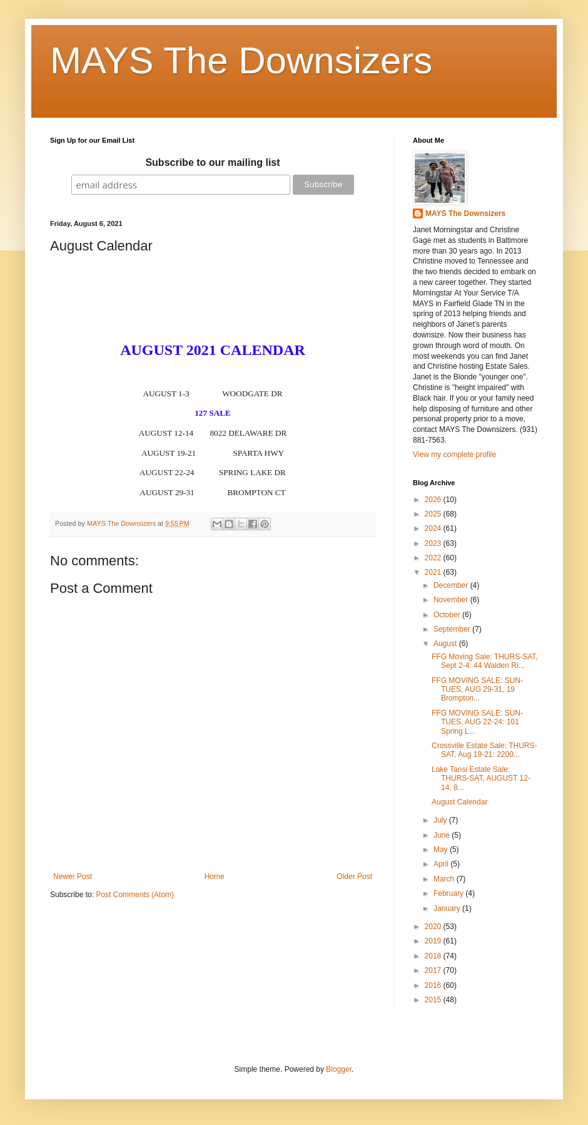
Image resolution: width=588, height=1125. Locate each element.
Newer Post (72, 876)
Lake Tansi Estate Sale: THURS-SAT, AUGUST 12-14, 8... (481, 778)
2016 (434, 985)
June (442, 835)
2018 (434, 956)
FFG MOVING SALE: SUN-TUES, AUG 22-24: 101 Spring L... (477, 722)
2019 (434, 941)
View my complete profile (454, 454)
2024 (434, 528)
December (451, 585)
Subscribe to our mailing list (212, 162)
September (452, 629)
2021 (434, 572)
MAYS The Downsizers (241, 60)
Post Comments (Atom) (135, 894)
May (441, 849)
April (441, 864)
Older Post (354, 876)
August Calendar (459, 802)
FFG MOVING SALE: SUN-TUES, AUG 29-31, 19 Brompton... (477, 689)
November (451, 599)
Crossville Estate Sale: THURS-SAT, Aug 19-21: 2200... (484, 750)
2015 (434, 999)
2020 (434, 926)
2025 (434, 514)
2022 (434, 557)
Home (215, 876)
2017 (434, 970)
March (445, 879)
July (441, 820)
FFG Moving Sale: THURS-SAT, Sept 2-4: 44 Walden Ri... (485, 661)
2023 (434, 543)
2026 (434, 499)
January (447, 908)
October (447, 614)
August (446, 643)
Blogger (339, 1069)
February (449, 893)
